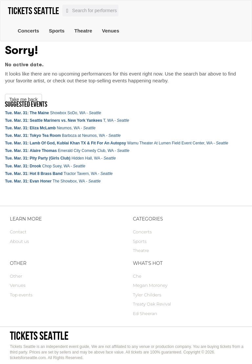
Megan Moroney (150, 285)
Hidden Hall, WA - (60, 158)
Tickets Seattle (39, 336)
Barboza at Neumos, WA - (62, 135)
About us (19, 241)
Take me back (23, 99)
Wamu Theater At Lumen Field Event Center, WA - (116, 143)
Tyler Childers (147, 294)
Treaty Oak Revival (152, 304)
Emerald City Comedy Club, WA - (67, 150)
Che (137, 276)
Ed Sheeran (145, 313)
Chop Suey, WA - (45, 166)
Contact (18, 231)
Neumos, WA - (50, 128)
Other (16, 276)
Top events (21, 294)
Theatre (83, 30)
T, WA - (67, 120)
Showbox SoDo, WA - (53, 113)
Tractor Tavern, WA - (59, 173)
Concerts (28, 30)
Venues (110, 30)
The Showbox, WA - (52, 181)
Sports (57, 30)
